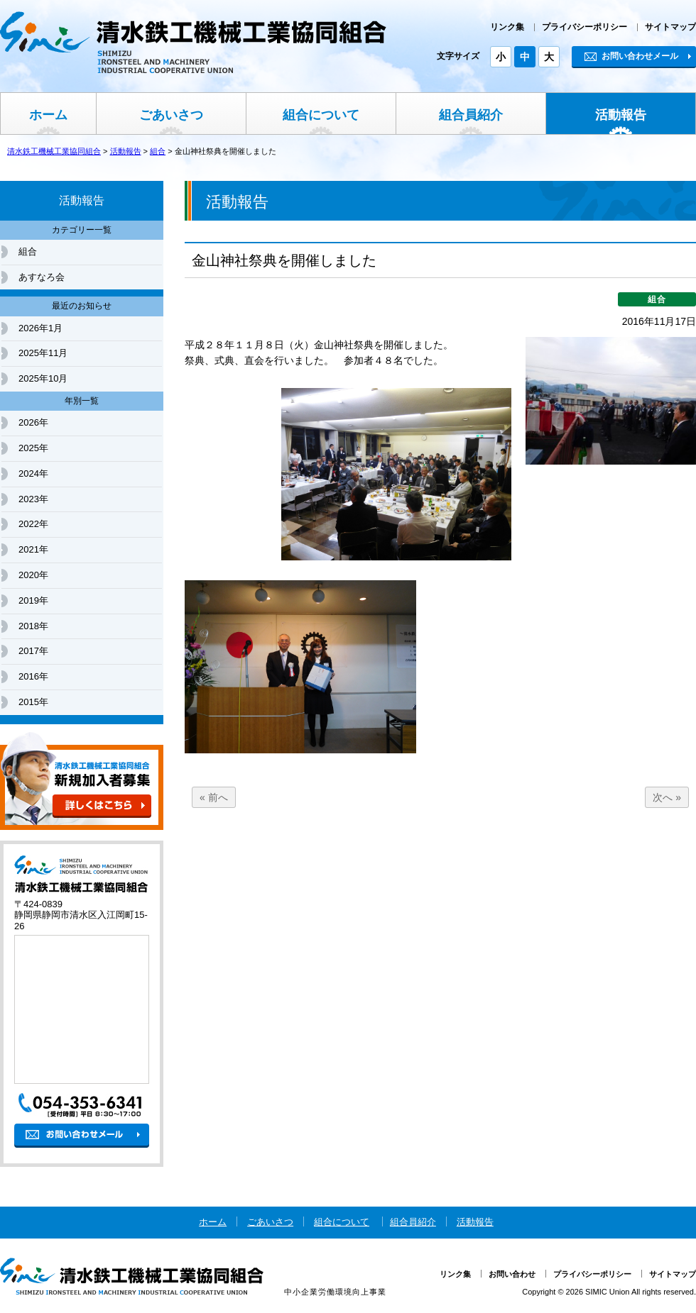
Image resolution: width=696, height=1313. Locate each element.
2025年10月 (42, 378)
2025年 (33, 448)
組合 (27, 251)
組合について (321, 115)
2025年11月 (42, 353)
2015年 (33, 702)
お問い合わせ (512, 1274)
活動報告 (620, 115)
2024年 (33, 473)
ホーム (48, 115)
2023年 (33, 499)
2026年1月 (40, 328)
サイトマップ (670, 27)
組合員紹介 (471, 115)
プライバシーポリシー (584, 27)
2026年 (33, 422)
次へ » (667, 797)
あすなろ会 (41, 277)
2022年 (33, 524)
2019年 (33, 600)
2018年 (33, 626)
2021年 (33, 549)
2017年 (33, 651)
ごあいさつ (171, 115)
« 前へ (214, 797)
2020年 (33, 575)
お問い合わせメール (631, 56)
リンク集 (507, 27)
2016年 (33, 676)
